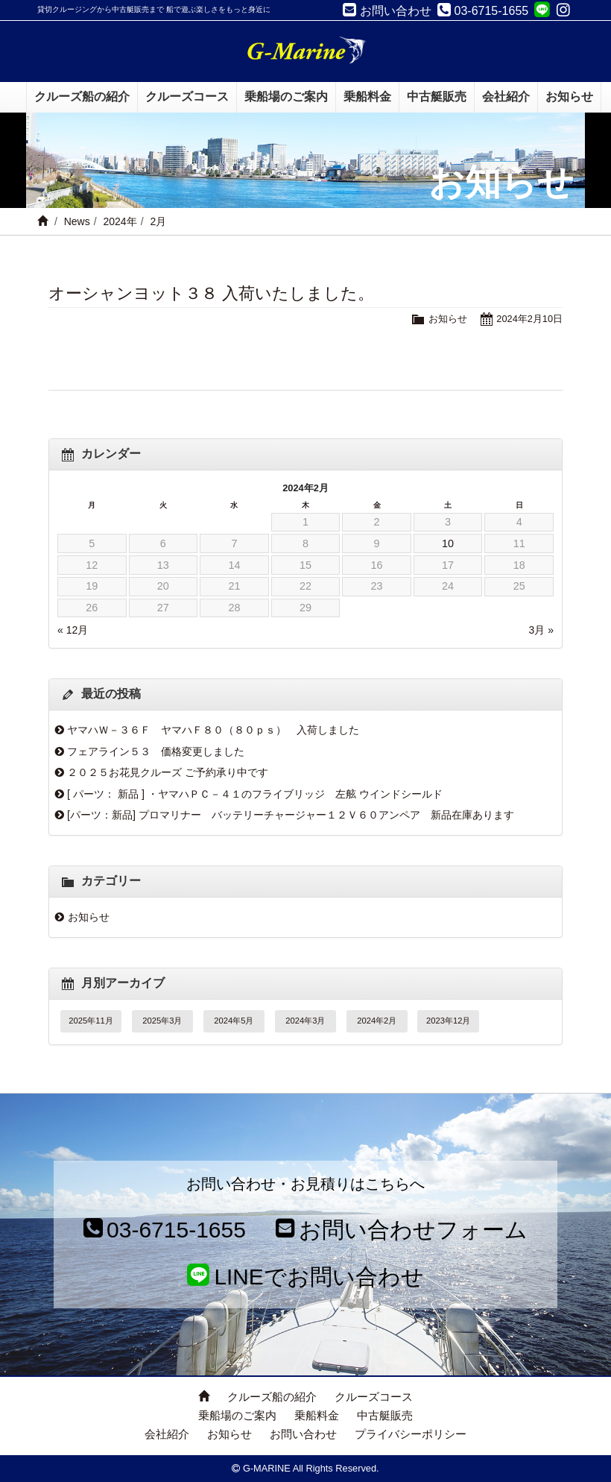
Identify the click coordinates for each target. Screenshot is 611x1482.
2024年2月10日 (529, 318)
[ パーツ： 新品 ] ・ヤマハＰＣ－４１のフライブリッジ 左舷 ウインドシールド (255, 794)
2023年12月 (448, 1020)
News (77, 221)
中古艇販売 (385, 1415)
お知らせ (447, 318)
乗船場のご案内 (237, 1415)
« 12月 (72, 630)
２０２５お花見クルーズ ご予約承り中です (167, 772)
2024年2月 (376, 1020)
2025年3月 (162, 1020)
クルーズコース (374, 1396)
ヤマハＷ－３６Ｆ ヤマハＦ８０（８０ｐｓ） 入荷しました (213, 730)
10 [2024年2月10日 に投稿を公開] (448, 543)
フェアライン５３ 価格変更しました (155, 751)
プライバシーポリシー (410, 1434)
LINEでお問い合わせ (306, 1276)
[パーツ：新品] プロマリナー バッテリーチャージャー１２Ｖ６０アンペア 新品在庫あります (290, 815)
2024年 (119, 221)
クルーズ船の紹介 (272, 1396)
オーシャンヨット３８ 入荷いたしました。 (211, 293)
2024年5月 (233, 1020)
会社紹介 (167, 1434)
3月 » (541, 630)
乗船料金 (316, 1415)
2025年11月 (91, 1020)
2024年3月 (305, 1020)
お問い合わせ (303, 1434)
